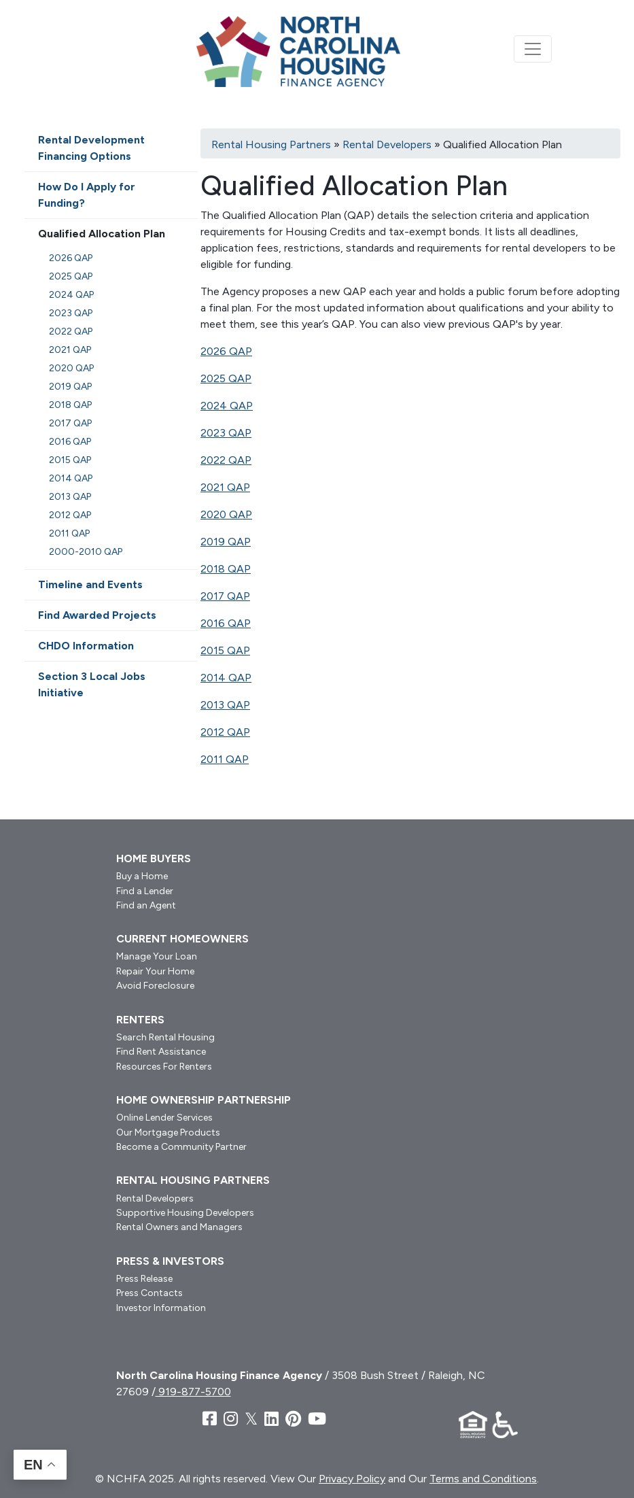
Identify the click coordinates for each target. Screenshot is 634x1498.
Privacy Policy (352, 1478)
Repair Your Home (155, 971)
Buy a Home (142, 876)
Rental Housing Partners (271, 144)
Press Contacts (149, 1293)
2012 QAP (225, 732)
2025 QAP (225, 378)
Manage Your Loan (156, 956)
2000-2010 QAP (85, 552)
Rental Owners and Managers (179, 1227)
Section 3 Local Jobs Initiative (91, 684)
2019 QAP (225, 541)
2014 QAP (225, 677)
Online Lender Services (164, 1117)
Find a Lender (144, 891)
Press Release (144, 1278)
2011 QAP (224, 759)
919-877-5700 (193, 1391)
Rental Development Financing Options (91, 148)
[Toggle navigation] (533, 49)
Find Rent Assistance (161, 1051)
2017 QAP (225, 596)
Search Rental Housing (165, 1037)
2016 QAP (225, 623)
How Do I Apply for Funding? (86, 194)
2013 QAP (225, 704)
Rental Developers (387, 144)
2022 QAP (225, 460)
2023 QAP (225, 432)
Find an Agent (146, 905)
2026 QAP (226, 351)
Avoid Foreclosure (155, 985)
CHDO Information (86, 645)
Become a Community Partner (181, 1147)
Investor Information (161, 1308)
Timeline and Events (90, 584)
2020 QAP (226, 514)
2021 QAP (225, 487)
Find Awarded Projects (97, 615)
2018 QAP (225, 568)
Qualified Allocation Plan (101, 233)
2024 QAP (226, 405)
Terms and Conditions (483, 1478)
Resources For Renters (164, 1066)
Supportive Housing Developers (185, 1213)
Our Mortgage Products (168, 1132)
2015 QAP (225, 650)
